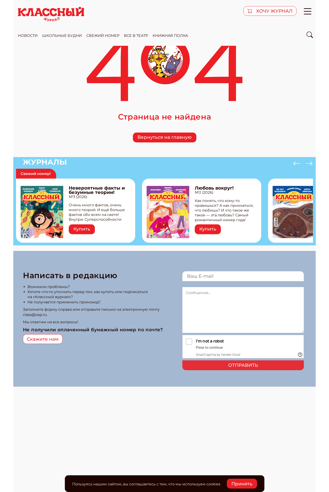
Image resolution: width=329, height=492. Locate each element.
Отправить (243, 365)
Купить (81, 229)
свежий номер (102, 35)
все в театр (136, 35)
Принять (241, 484)
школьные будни (62, 35)
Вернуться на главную (164, 137)
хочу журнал (274, 11)
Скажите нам (43, 339)
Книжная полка (170, 35)
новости (28, 35)
